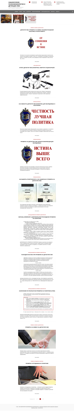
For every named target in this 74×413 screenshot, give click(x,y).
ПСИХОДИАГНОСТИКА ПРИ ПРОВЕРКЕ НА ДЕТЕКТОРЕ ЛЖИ (37, 255)
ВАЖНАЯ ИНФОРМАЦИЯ (36, 11)
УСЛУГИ (20, 11)
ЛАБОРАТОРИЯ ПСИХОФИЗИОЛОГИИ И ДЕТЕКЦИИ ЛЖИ (16, 4)
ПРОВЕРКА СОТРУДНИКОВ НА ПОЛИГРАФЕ (37, 363)
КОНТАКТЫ (53, 11)
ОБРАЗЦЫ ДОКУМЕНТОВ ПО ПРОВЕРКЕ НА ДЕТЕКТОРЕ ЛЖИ (37, 253)
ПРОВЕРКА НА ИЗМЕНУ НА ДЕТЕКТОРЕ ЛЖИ (37, 27)
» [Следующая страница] (43, 401)
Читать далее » (37, 61)
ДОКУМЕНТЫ (28, 11)
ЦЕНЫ (24, 11)
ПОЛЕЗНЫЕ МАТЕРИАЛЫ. (37, 140)
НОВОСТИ (58, 11)
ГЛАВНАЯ (15, 11)
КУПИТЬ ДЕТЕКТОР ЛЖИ (46, 11)
